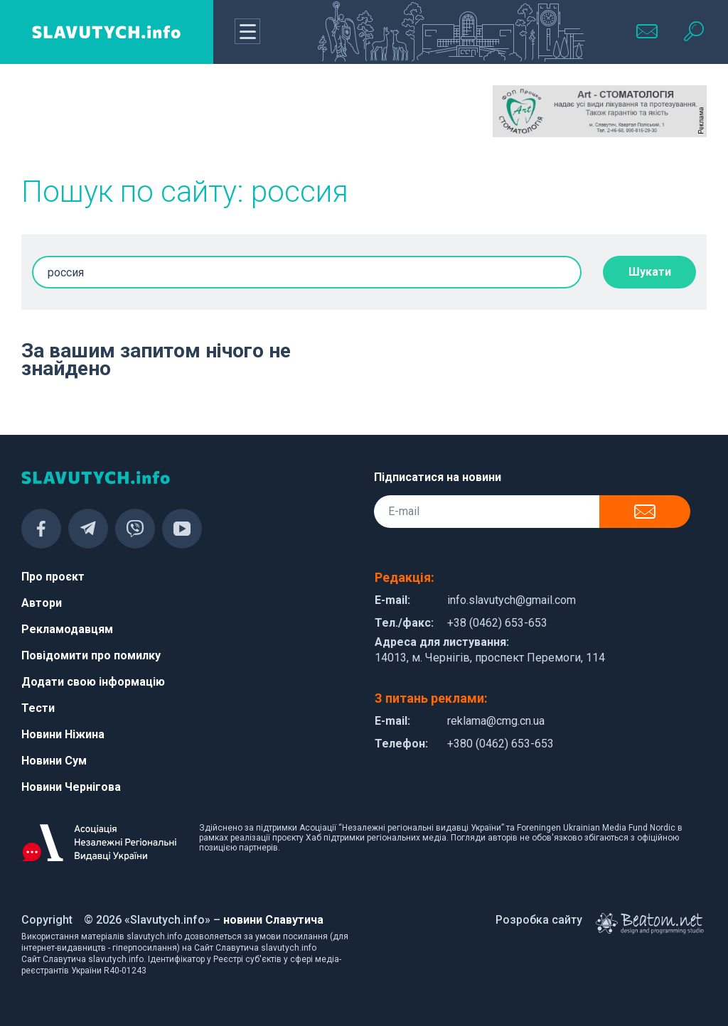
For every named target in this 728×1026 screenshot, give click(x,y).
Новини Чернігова (71, 787)
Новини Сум (54, 760)
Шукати (649, 272)
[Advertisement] (128, 120)
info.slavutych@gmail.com (511, 600)
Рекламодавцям (67, 629)
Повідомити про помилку (91, 655)
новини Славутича (273, 920)
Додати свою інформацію (93, 681)
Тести (38, 708)
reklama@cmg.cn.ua (496, 721)
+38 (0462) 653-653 (497, 623)
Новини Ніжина (63, 734)
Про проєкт (53, 576)
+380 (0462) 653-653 (500, 743)
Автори (41, 603)
